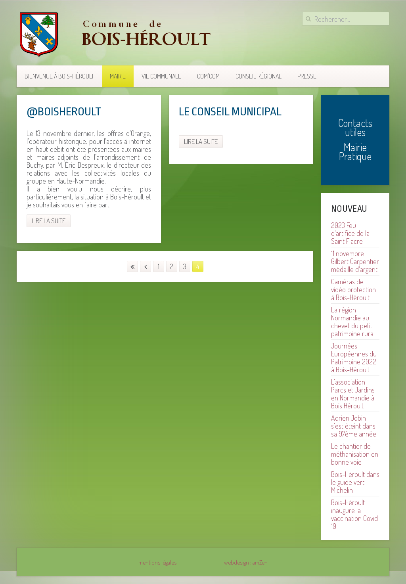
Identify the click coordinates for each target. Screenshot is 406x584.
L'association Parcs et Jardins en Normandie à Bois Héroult (353, 393)
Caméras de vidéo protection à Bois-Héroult (353, 289)
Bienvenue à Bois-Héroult (59, 76)
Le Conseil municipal (230, 111)
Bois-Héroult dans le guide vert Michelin (355, 482)
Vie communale (161, 76)
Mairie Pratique (355, 151)
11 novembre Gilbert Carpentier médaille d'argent (355, 261)
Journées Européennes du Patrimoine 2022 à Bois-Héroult (354, 357)
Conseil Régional (259, 76)
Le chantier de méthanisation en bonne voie (354, 454)
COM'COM (208, 76)
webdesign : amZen (246, 562)
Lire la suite (48, 220)
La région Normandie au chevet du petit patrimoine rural (353, 321)
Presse (306, 76)
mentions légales (157, 562)
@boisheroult (64, 111)
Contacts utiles (355, 127)
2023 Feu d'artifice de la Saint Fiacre (350, 233)
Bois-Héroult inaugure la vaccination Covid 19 (354, 514)
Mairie (118, 76)
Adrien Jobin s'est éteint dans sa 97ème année (353, 426)
